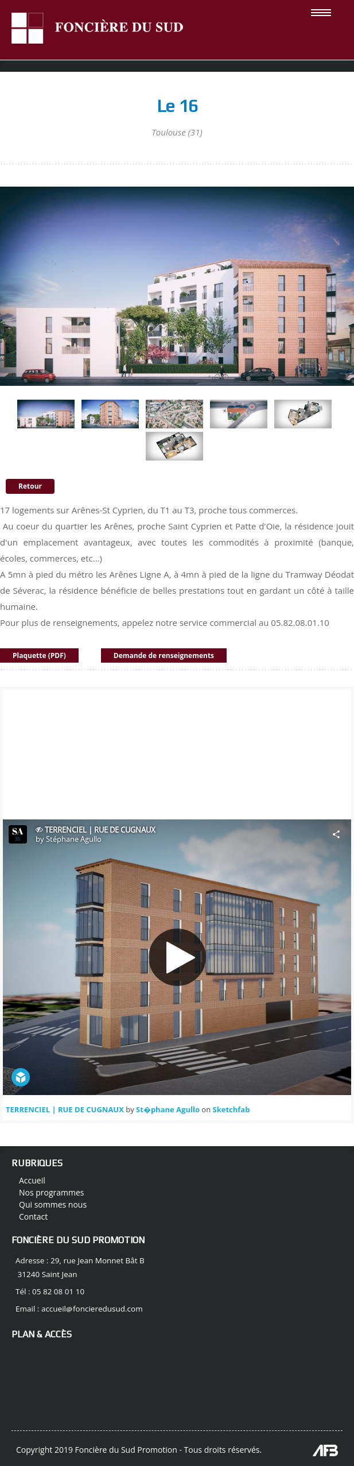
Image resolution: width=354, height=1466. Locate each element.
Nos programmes (51, 1192)
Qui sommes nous (53, 1204)
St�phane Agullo (168, 1109)
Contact (33, 1216)
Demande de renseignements (164, 655)
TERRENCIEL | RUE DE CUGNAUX (65, 1109)
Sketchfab (231, 1109)
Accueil (32, 1180)
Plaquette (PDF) (39, 655)
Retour (30, 486)
